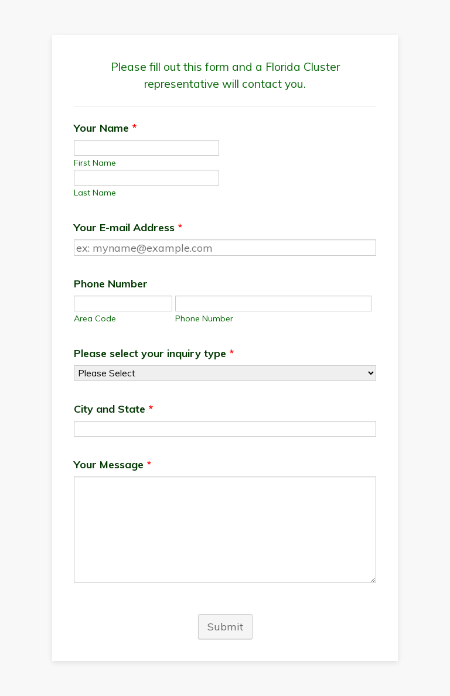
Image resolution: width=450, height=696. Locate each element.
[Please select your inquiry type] (225, 373)
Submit (225, 626)
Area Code (95, 318)
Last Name (95, 192)
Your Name (105, 128)
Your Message (112, 464)
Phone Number (111, 283)
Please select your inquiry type (154, 353)
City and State (113, 409)
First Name (95, 162)
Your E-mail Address (128, 227)
